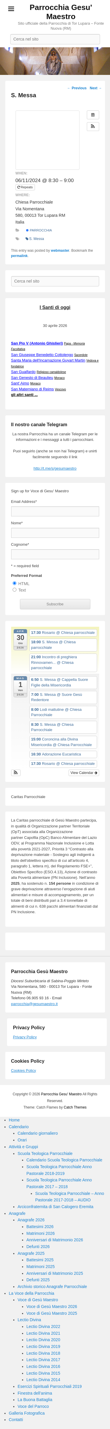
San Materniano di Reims (32, 389)
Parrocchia (39, 230)
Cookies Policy (23, 1070)
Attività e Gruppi (23, 1146)
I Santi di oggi (55, 307)
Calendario (19, 1126)
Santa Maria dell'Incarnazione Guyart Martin (48, 360)
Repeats (25, 187)
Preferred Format (26, 575)
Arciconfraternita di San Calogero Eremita (55, 1206)
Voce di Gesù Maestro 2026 (51, 1306)
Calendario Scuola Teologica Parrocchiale (64, 1160)
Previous (77, 88)
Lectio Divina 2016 (43, 1366)
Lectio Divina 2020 (43, 1339)
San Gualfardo (23, 372)
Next (96, 88)
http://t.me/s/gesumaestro (55, 468)
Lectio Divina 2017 (43, 1359)
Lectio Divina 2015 (43, 1373)
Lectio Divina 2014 (43, 1379)
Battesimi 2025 (40, 1259)
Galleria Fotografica (27, 1413)
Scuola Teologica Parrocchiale (45, 1153)
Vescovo (60, 389)
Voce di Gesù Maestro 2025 (51, 1313)
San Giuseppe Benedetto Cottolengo (42, 354)
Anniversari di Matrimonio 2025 (54, 1273)
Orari (22, 1140)
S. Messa (35, 239)
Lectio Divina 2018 (43, 1353)
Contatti (16, 1419)
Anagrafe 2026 (31, 1220)
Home (14, 1120)
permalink (19, 256)
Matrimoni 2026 (40, 1233)
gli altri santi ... (24, 394)
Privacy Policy (25, 1037)
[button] (93, 126)
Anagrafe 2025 (31, 1253)
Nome (17, 523)
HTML (24, 583)
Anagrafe (17, 1213)
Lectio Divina (29, 1319)
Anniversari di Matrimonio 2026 (54, 1239)
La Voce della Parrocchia (31, 1293)
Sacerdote (81, 355)
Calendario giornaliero (38, 1133)
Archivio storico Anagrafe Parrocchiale (52, 1286)
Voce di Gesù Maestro (38, 1299)
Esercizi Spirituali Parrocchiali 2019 (50, 1386)
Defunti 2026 (38, 1246)
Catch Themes (75, 1107)
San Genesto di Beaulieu (32, 377)
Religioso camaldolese (51, 372)
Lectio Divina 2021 (43, 1333)
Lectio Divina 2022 (43, 1326)
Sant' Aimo (20, 383)
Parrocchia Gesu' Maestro (61, 12)
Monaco (59, 378)
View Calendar (83, 773)
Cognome (20, 544)
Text (22, 590)
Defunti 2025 (38, 1279)
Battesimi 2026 (40, 1226)
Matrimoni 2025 (40, 1266)
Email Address (24, 501)
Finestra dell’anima (35, 1393)
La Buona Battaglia (35, 1399)
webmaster (60, 250)
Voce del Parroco (33, 1406)
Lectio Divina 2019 (43, 1346)
